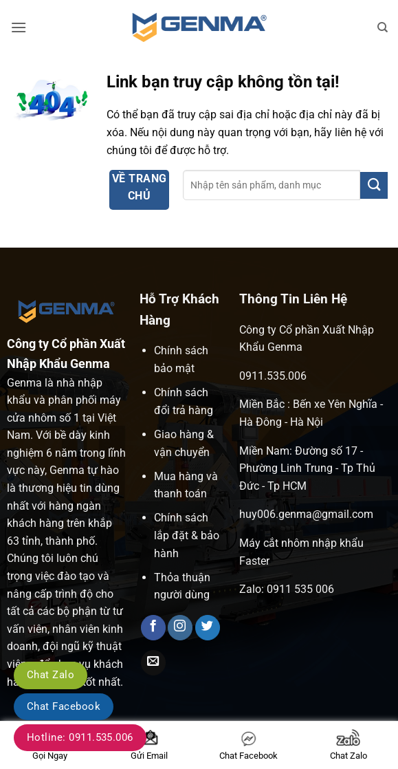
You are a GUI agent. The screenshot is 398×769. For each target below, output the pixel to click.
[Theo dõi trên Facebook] (153, 627)
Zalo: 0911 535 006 (286, 589)
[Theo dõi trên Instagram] (180, 627)
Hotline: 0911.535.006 (80, 737)
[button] (18, 27)
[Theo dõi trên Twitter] (207, 627)
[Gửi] (374, 185)
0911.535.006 (273, 375)
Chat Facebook (63, 706)
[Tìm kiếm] (382, 27)
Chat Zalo (50, 675)
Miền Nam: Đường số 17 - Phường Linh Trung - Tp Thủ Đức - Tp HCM (307, 468)
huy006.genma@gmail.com (306, 514)
